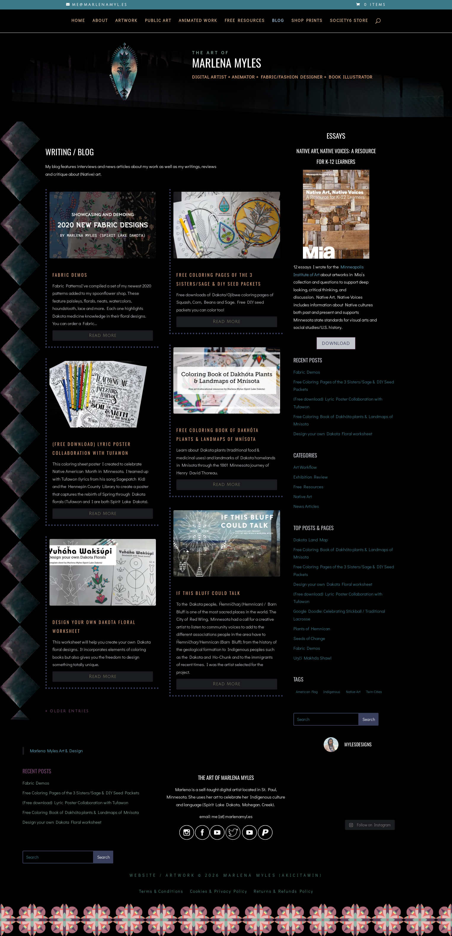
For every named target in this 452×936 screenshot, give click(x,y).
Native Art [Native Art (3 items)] (353, 691)
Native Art (302, 496)
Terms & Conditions (161, 891)
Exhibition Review (310, 477)
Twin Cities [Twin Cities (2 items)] (374, 691)
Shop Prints (306, 21)
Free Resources (245, 21)
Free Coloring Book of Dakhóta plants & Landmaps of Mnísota (81, 812)
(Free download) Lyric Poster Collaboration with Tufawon (75, 802)
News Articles (306, 506)
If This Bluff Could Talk (208, 593)
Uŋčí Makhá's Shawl (312, 658)
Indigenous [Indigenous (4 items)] (331, 691)
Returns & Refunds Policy (283, 891)
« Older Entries (67, 711)
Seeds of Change (309, 638)
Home (78, 21)
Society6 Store (349, 21)
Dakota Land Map (310, 540)
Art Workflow (305, 467)
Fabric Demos (69, 274)
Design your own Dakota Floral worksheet (332, 433)
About (100, 21)
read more (102, 335)
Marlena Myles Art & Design (56, 750)
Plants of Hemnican (311, 628)
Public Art (158, 21)
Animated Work (198, 21)
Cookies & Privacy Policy (218, 891)
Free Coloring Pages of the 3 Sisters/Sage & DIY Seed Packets (81, 793)
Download (336, 343)
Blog (278, 21)
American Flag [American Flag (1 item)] (307, 691)
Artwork (126, 21)
